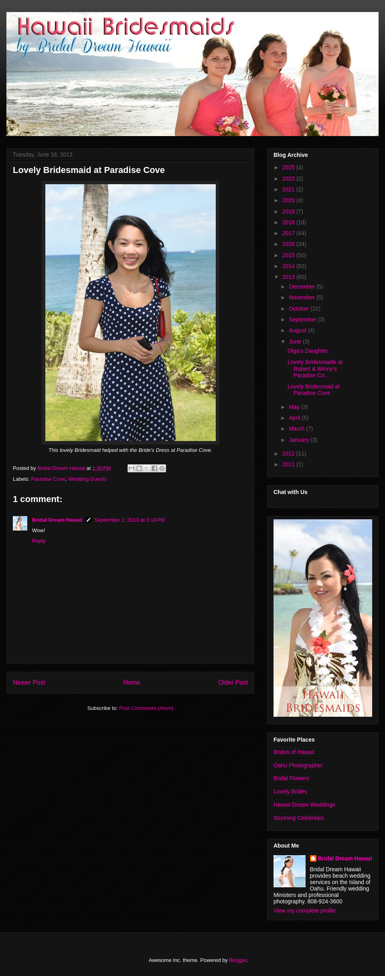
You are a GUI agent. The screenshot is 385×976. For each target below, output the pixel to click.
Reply (38, 541)
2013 (289, 277)
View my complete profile (305, 910)
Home (132, 682)
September (303, 319)
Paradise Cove (48, 479)
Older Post (233, 682)
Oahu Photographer (298, 765)
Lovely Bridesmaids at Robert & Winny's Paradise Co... (315, 369)
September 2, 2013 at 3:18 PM (130, 520)
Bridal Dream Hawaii (57, 520)
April (295, 418)
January (299, 440)
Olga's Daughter (308, 351)
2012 (289, 453)
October (299, 308)
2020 (289, 200)
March (297, 428)
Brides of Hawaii (294, 752)
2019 (289, 211)
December (302, 286)
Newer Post (29, 682)
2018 (289, 222)
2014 (289, 266)
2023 (289, 178)
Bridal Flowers (291, 778)
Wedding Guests (87, 479)
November (302, 297)
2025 (289, 167)
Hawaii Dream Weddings (304, 804)
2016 (289, 244)
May (295, 407)
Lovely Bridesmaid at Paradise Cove (314, 389)
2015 (289, 255)
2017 (289, 233)
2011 (289, 464)
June (295, 341)
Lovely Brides (290, 791)
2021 (289, 189)
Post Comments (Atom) (146, 708)
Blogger (238, 960)
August (298, 330)
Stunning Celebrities (299, 818)
